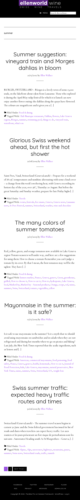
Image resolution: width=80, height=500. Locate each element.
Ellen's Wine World (40, 4)
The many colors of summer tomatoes (40, 226)
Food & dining (25, 112)
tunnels (51, 453)
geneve (53, 277)
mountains (58, 449)
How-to (45, 281)
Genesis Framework (46, 494)
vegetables (43, 288)
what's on (19, 123)
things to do (48, 119)
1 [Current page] (6, 469)
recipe (61, 284)
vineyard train (61, 119)
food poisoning (59, 360)
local (6, 284)
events (23, 202)
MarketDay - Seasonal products (35, 284)
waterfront (9, 123)
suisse (72, 284)
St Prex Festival (17, 205)
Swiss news (17, 453)
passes (67, 449)
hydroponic (55, 281)
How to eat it (34, 281)
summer (22, 119)
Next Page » (19, 469)
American (24, 360)
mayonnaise (43, 367)
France (38, 277)
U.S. (50, 370)
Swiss (14, 288)
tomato (33, 288)
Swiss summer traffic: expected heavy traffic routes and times (40, 394)
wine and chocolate (62, 205)
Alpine (23, 449)
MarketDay (14, 284)
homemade (45, 363)
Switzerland (39, 205)
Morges (14, 119)
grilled (7, 281)
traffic (43, 453)
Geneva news (59, 202)
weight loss (58, 370)
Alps (29, 449)
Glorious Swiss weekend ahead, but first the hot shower (40, 147)
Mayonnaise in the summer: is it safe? (40, 308)
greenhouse (69, 277)
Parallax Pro (30, 494)
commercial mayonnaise (40, 360)
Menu (45, 13)
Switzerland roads (32, 453)
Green (60, 277)
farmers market (27, 277)
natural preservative (59, 367)
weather (48, 205)
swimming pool (35, 119)
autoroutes (37, 449)
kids (22, 367)
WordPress (59, 494)
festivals (30, 202)
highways (48, 449)
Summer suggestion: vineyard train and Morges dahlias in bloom (40, 61)
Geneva (49, 202)
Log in (67, 494)
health (36, 363)
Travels (22, 198)
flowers (55, 116)
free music (39, 202)
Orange (54, 284)
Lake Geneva (68, 281)
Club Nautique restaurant (31, 116)
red (66, 284)
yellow (52, 288)
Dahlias (47, 116)
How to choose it (19, 281)
